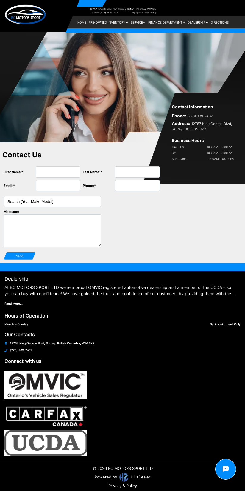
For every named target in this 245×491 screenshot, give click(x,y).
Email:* (9, 186)
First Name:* (14, 172)
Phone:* (89, 186)
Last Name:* (92, 172)
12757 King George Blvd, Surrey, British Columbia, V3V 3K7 (123, 8)
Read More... (13, 303)
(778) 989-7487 (21, 350)
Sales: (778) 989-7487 (105, 12)
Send (19, 256)
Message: (11, 212)
